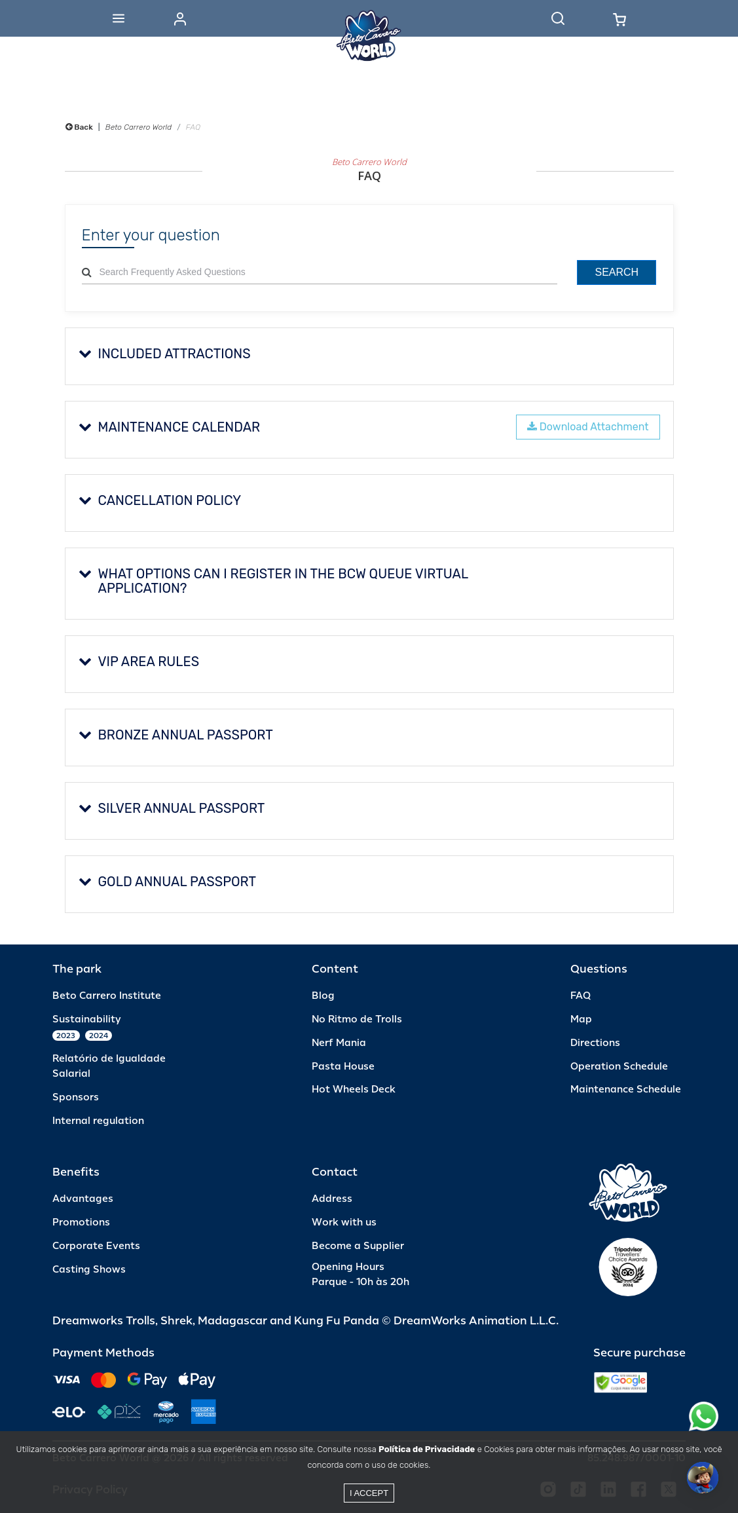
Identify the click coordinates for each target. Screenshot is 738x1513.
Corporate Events (96, 1246)
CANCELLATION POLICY (160, 500)
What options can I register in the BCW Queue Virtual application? (273, 581)
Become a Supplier (358, 1246)
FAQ (580, 996)
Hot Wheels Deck (354, 1089)
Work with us (344, 1222)
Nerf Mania (339, 1043)
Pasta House (343, 1066)
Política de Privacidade (426, 1449)
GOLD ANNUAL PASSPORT (168, 881)
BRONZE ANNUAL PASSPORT (176, 735)
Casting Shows (89, 1269)
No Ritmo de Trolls (357, 1019)
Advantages (82, 1199)
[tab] (369, 356)
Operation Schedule (619, 1066)
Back (79, 127)
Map (581, 1019)
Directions (595, 1043)
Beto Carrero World (138, 127)
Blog (323, 996)
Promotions (81, 1222)
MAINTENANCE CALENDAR (170, 427)
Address (332, 1199)
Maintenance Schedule (625, 1089)
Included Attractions (165, 353)
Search (616, 272)
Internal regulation (98, 1121)
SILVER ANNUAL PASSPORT (172, 808)
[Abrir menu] (118, 18)
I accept (369, 1493)
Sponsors (75, 1097)
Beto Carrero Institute (106, 996)
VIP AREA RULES (139, 661)
